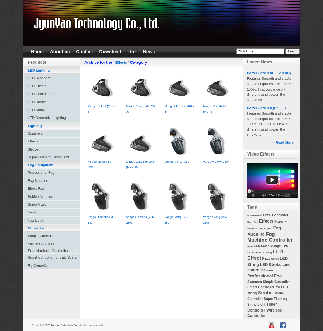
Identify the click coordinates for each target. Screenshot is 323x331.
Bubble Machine (40, 197)
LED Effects (37, 86)
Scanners (35, 133)
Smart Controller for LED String (52, 257)
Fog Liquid (36, 220)
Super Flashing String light (48, 157)
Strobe (33, 149)
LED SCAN (272, 258)
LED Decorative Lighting (47, 118)
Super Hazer (38, 204)
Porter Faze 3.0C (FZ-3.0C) (269, 73)
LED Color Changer (43, 94)
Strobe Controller (41, 244)
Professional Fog (41, 172)
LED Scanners (39, 78)
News (269, 270)
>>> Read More (281, 143)
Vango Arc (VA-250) (216, 161)
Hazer (250, 246)
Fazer (32, 212)
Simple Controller (41, 236)
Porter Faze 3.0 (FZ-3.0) (266, 108)
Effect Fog (36, 188)
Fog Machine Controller (270, 237)
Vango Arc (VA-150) (177, 161)
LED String (36, 110)
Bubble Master (254, 215)
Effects (121, 63)
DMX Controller (275, 215)
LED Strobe (37, 102)
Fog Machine (38, 181)
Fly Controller (38, 265)
